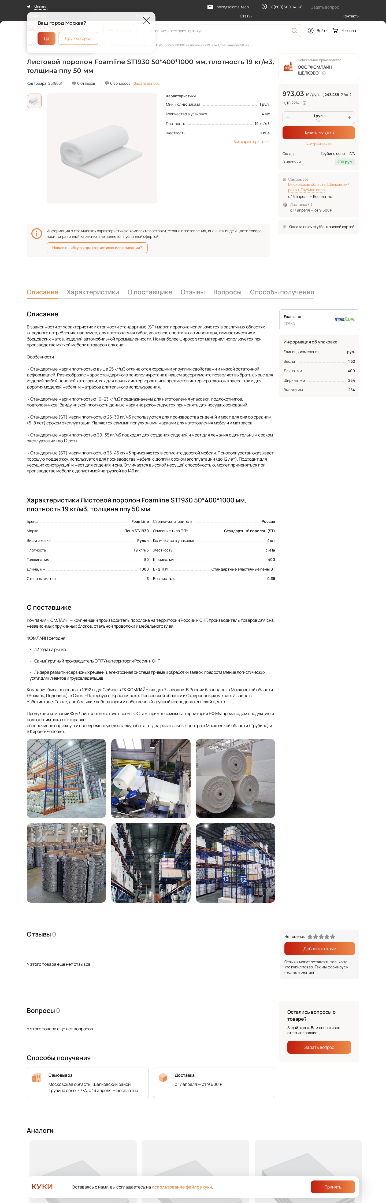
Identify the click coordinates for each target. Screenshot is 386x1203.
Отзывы (193, 291)
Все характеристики (251, 141)
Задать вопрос (147, 83)
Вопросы (227, 291)
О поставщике (150, 291)
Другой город (78, 38)
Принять (333, 1187)
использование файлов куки (182, 1187)
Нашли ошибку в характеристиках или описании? (97, 247)
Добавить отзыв (319, 949)
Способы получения (282, 291)
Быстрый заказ (319, 143)
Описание (42, 291)
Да (46, 38)
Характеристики (93, 291)
